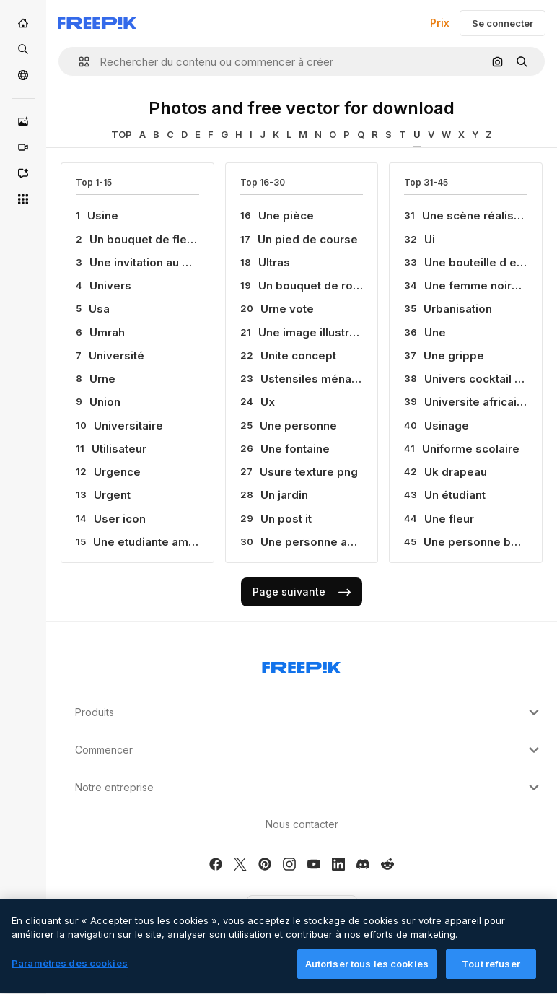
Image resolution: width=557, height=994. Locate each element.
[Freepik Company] (301, 665)
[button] (78, 61)
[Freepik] (97, 23)
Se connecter (502, 23)
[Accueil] (23, 23)
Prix (439, 23)
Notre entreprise (309, 787)
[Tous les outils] (23, 199)
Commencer (309, 750)
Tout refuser (491, 971)
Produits (309, 712)
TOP (121, 134)
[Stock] (23, 49)
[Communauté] (23, 75)
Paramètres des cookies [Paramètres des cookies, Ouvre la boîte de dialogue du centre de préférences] (70, 971)
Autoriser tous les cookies (367, 971)
